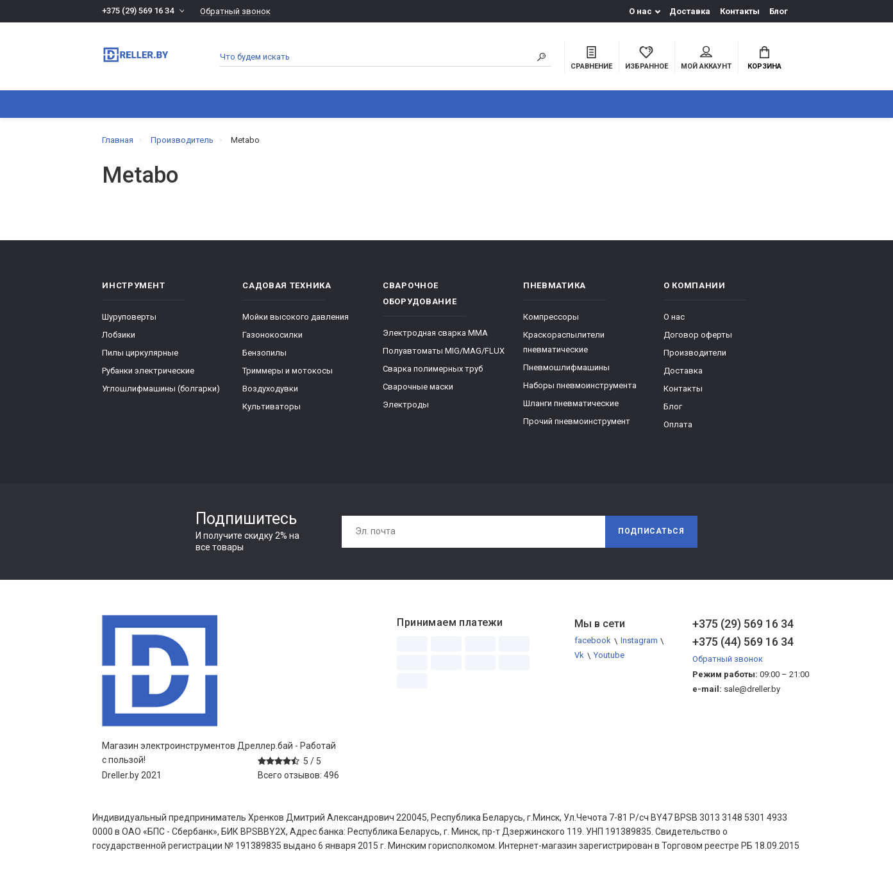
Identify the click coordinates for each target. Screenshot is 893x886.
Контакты (740, 11)
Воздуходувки (270, 388)
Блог (778, 11)
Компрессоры (551, 317)
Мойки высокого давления (295, 317)
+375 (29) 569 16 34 (138, 11)
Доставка (689, 11)
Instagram (639, 641)
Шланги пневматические (571, 403)
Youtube (609, 655)
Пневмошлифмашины (566, 367)
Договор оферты (697, 335)
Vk (579, 655)
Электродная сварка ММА (435, 333)
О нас (640, 11)
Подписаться (651, 531)
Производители (694, 352)
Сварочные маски (418, 386)
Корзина (764, 58)
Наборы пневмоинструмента (580, 385)
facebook (592, 641)
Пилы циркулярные (140, 352)
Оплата (677, 424)
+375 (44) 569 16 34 (741, 641)
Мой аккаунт (706, 58)
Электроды (406, 404)
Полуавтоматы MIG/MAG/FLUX (444, 351)
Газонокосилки (272, 335)
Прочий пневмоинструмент (576, 421)
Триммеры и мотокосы (287, 370)
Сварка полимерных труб (433, 368)
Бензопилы (264, 352)
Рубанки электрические (148, 370)
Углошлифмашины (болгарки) (161, 388)
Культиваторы (271, 406)
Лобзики (118, 335)
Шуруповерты (129, 317)
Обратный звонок (235, 11)
